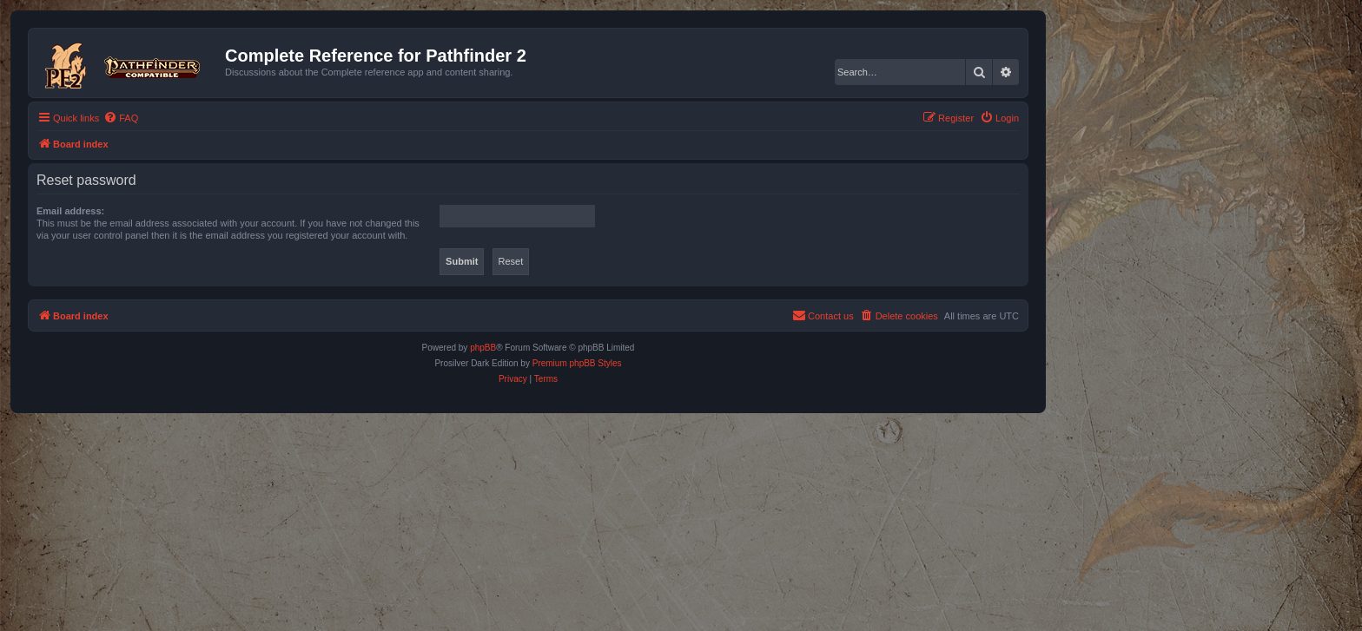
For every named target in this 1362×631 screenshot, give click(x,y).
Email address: (70, 211)
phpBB (483, 347)
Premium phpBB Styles (577, 363)
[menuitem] (120, 118)
